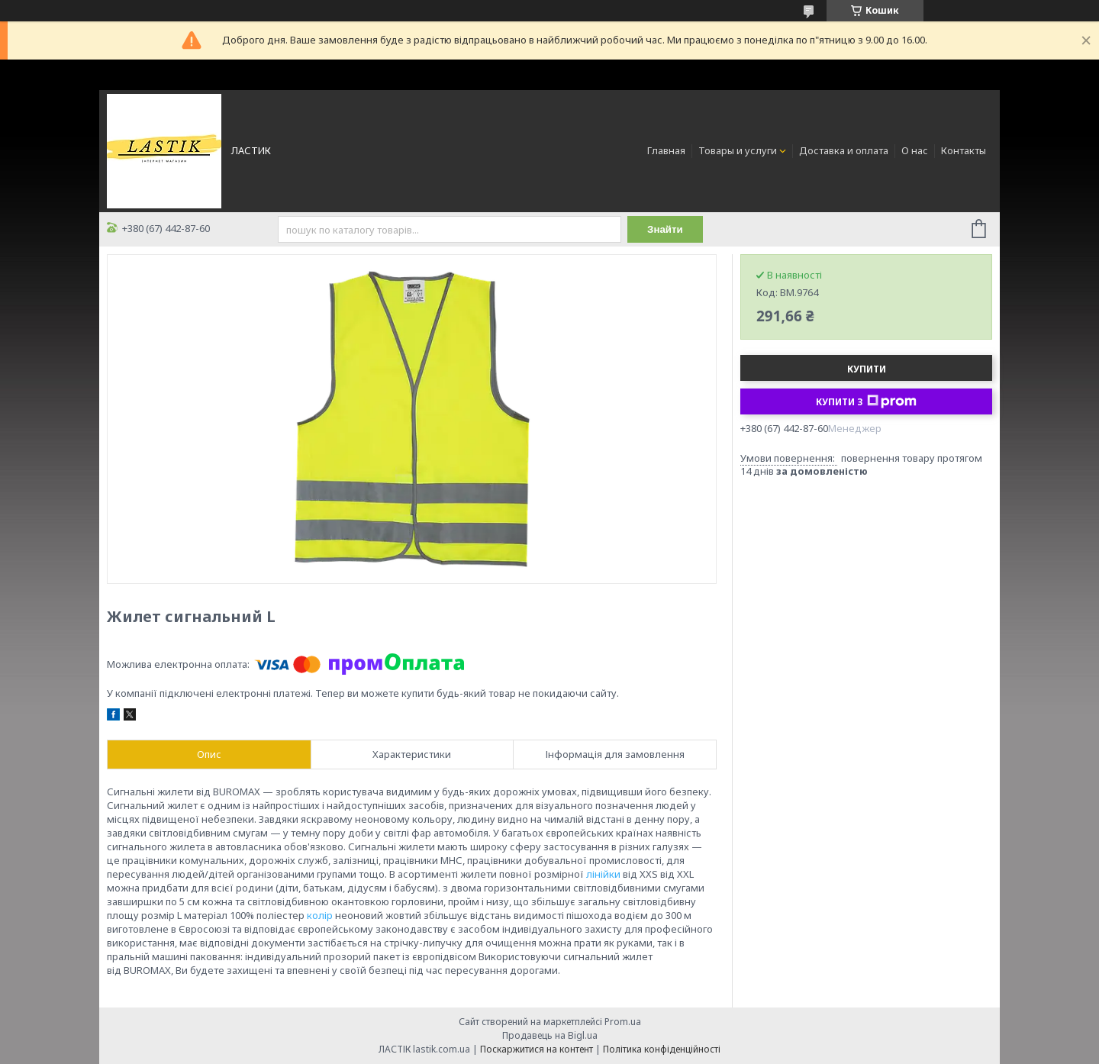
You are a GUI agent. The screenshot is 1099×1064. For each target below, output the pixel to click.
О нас (914, 150)
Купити (866, 369)
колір (320, 915)
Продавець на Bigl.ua (550, 1035)
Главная (666, 150)
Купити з (866, 401)
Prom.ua (622, 1021)
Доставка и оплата (843, 150)
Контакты (963, 150)
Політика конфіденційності (661, 1049)
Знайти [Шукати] (665, 229)
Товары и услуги (737, 150)
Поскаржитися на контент (536, 1049)
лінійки (603, 874)
